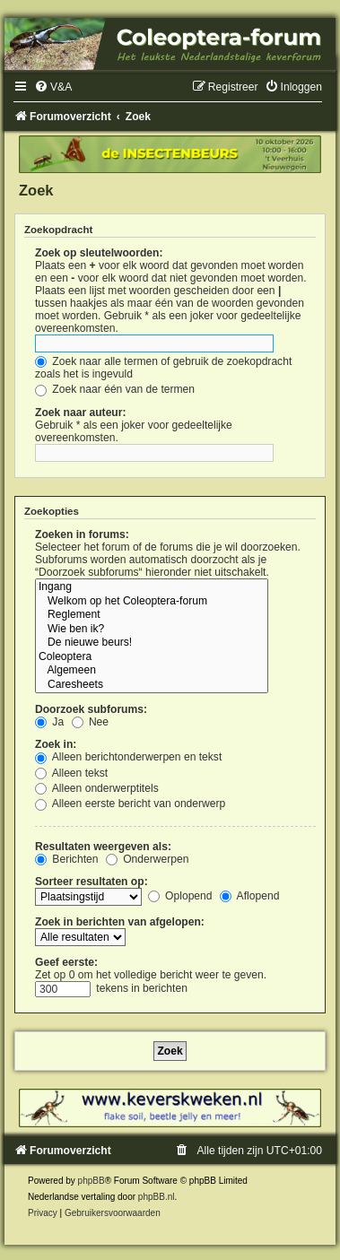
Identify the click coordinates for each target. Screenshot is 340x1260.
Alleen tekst (71, 773)
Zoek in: (55, 744)
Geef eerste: (66, 962)
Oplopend (180, 896)
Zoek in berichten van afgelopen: (120, 922)
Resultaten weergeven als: (103, 846)
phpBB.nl (156, 1197)
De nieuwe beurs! (151, 643)
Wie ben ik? (151, 629)
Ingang (151, 587)
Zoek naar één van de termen (115, 389)
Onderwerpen (147, 859)
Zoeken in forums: (82, 534)
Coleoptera (151, 657)
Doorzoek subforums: (91, 709)
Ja (49, 722)
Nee (90, 722)
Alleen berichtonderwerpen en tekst (128, 757)
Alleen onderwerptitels (97, 788)
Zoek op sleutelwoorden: (98, 253)
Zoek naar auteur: (80, 412)
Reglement (151, 615)
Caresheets (151, 685)
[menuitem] (53, 87)
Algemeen (151, 671)
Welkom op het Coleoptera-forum (151, 602)
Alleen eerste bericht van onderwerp (130, 803)
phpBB (91, 1181)
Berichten (66, 859)
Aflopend (249, 896)
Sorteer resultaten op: (91, 881)
